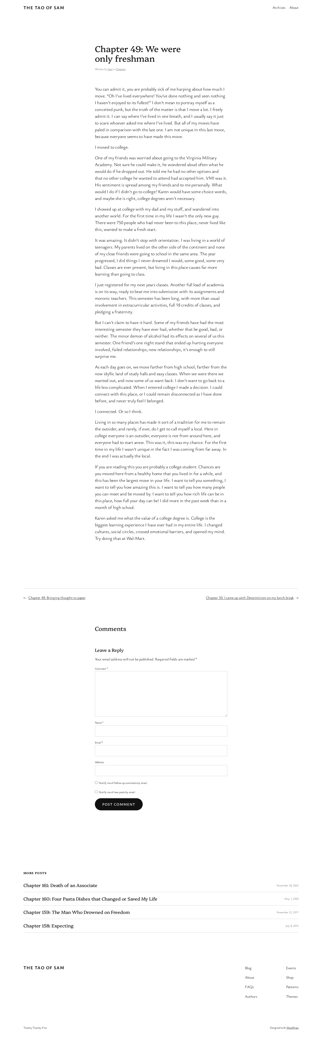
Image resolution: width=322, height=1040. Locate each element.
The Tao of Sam (43, 7)
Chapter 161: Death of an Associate (60, 885)
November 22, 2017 (288, 912)
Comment (101, 669)
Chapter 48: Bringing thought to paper (57, 597)
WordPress (292, 1028)
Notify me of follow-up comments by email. (123, 783)
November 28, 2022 (288, 885)
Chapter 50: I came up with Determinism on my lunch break (250, 597)
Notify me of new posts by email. (117, 792)
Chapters (121, 69)
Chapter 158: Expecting (48, 925)
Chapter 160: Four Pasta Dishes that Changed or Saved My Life (90, 898)
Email (99, 742)
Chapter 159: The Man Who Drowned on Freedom (76, 912)
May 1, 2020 (291, 899)
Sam (110, 69)
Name (99, 722)
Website (99, 762)
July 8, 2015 (292, 926)
